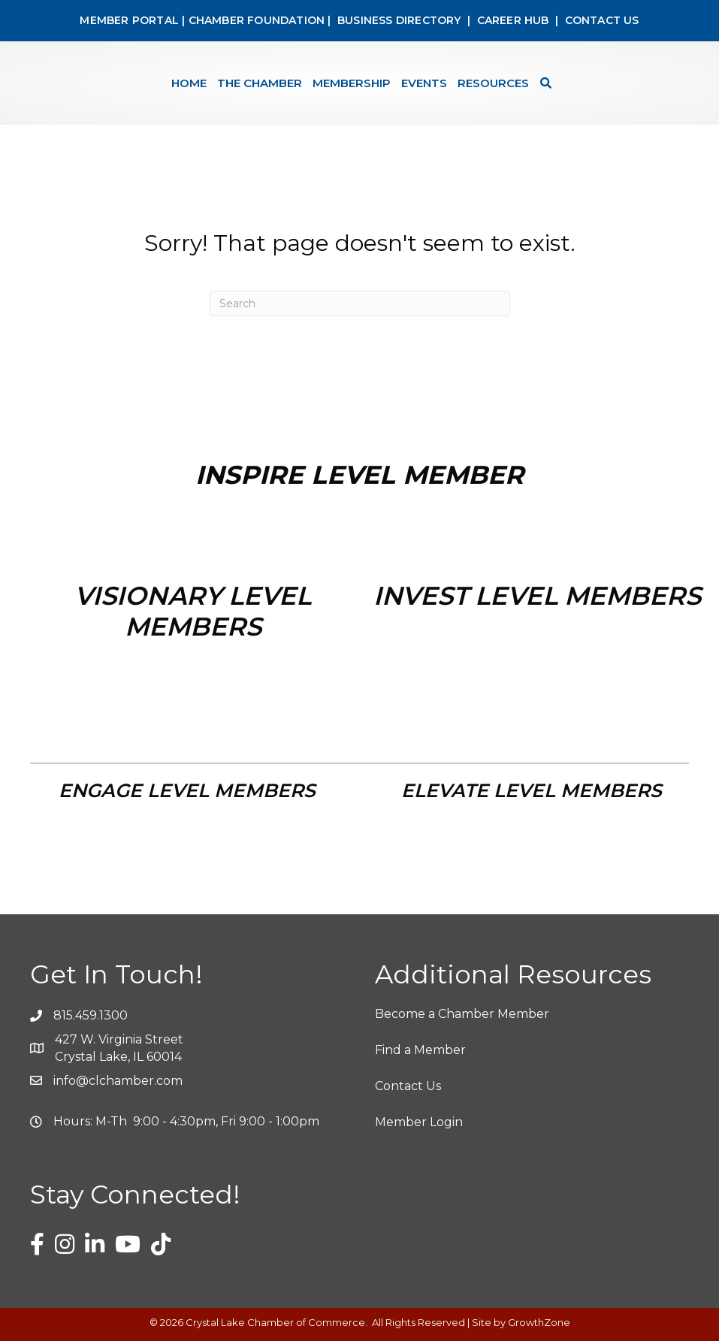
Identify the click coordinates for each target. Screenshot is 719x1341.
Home (189, 83)
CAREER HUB (513, 20)
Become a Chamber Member (462, 1014)
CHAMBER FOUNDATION (257, 20)
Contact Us (408, 1086)
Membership (352, 83)
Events (424, 83)
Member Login (419, 1122)
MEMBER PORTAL (129, 20)
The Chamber (259, 83)
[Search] (542, 83)
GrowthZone (539, 1322)
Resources (493, 83)
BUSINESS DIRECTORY (397, 20)
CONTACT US (602, 20)
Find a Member (420, 1050)
